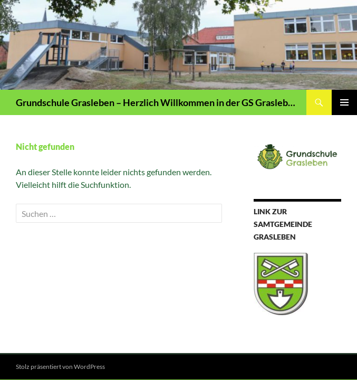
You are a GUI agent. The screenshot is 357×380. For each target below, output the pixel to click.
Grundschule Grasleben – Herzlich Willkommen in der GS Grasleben (156, 102)
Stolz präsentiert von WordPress (60, 366)
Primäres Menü (344, 102)
